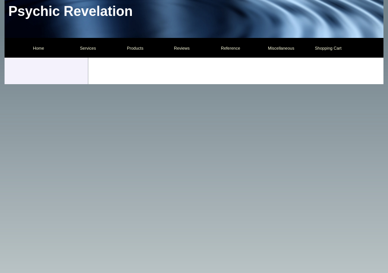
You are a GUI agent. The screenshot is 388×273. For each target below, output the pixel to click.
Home (38, 48)
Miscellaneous (281, 48)
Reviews (182, 48)
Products (135, 48)
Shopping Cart (328, 48)
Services (88, 48)
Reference (230, 48)
